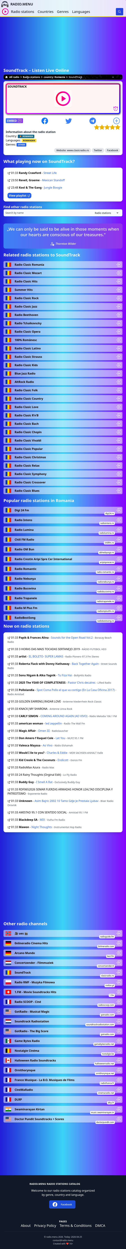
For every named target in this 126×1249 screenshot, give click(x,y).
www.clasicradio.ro (78, 150)
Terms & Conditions (76, 1225)
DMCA (100, 1225)
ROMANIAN (29, 140)
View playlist (19, 195)
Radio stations (22, 11)
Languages (81, 11)
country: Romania (54, 77)
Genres (63, 11)
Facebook (112, 150)
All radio (12, 77)
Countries (46, 11)
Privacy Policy (45, 1225)
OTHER (21, 144)
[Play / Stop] (5, 12)
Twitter (98, 150)
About (26, 1225)
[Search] (119, 11)
